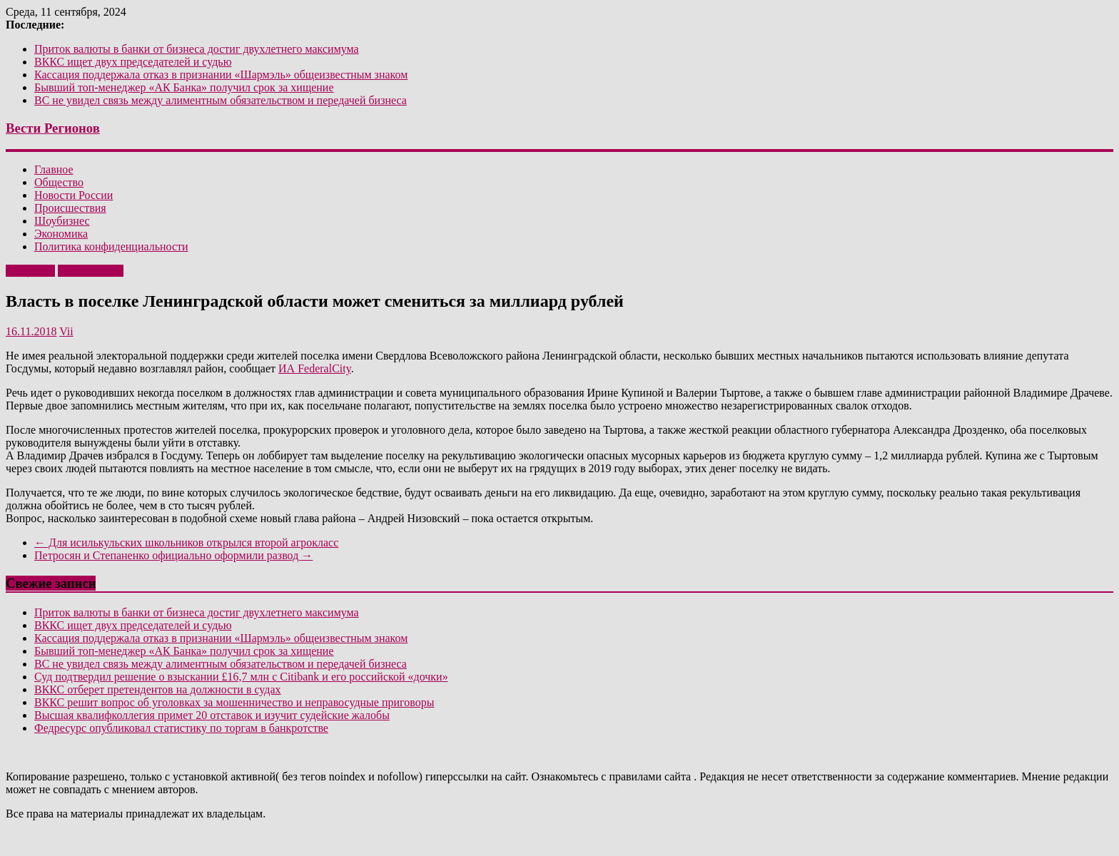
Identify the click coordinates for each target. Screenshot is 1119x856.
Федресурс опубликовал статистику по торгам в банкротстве (181, 728)
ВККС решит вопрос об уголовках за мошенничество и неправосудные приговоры (234, 702)
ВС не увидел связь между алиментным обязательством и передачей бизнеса (220, 100)
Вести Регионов (53, 128)
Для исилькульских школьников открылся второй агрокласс (186, 542)
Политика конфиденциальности (111, 246)
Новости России (73, 195)
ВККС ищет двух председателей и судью (133, 62)
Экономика (61, 234)
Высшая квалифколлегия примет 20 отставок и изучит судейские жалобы (212, 715)
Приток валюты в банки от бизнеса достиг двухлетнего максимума (196, 49)
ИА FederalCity (314, 368)
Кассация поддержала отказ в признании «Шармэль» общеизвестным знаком (220, 74)
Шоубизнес (62, 221)
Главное (54, 169)
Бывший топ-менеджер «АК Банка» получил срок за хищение (184, 87)
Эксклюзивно (90, 271)
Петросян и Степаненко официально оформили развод (173, 555)
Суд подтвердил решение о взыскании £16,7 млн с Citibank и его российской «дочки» (241, 677)
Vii (66, 331)
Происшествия (70, 208)
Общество (58, 182)
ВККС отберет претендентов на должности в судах (157, 689)
